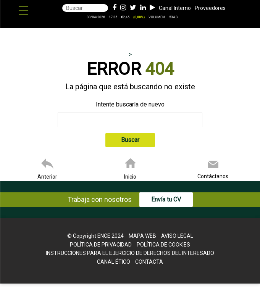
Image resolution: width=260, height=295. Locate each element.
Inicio (130, 177)
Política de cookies (163, 245)
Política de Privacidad (101, 245)
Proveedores (210, 8)
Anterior (47, 177)
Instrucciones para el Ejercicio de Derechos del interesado (130, 253)
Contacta (149, 262)
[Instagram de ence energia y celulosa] (123, 8)
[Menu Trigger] (23, 10)
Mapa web (142, 236)
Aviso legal (177, 236)
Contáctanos (212, 176)
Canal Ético (113, 262)
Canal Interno (175, 8)
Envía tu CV (166, 199)
